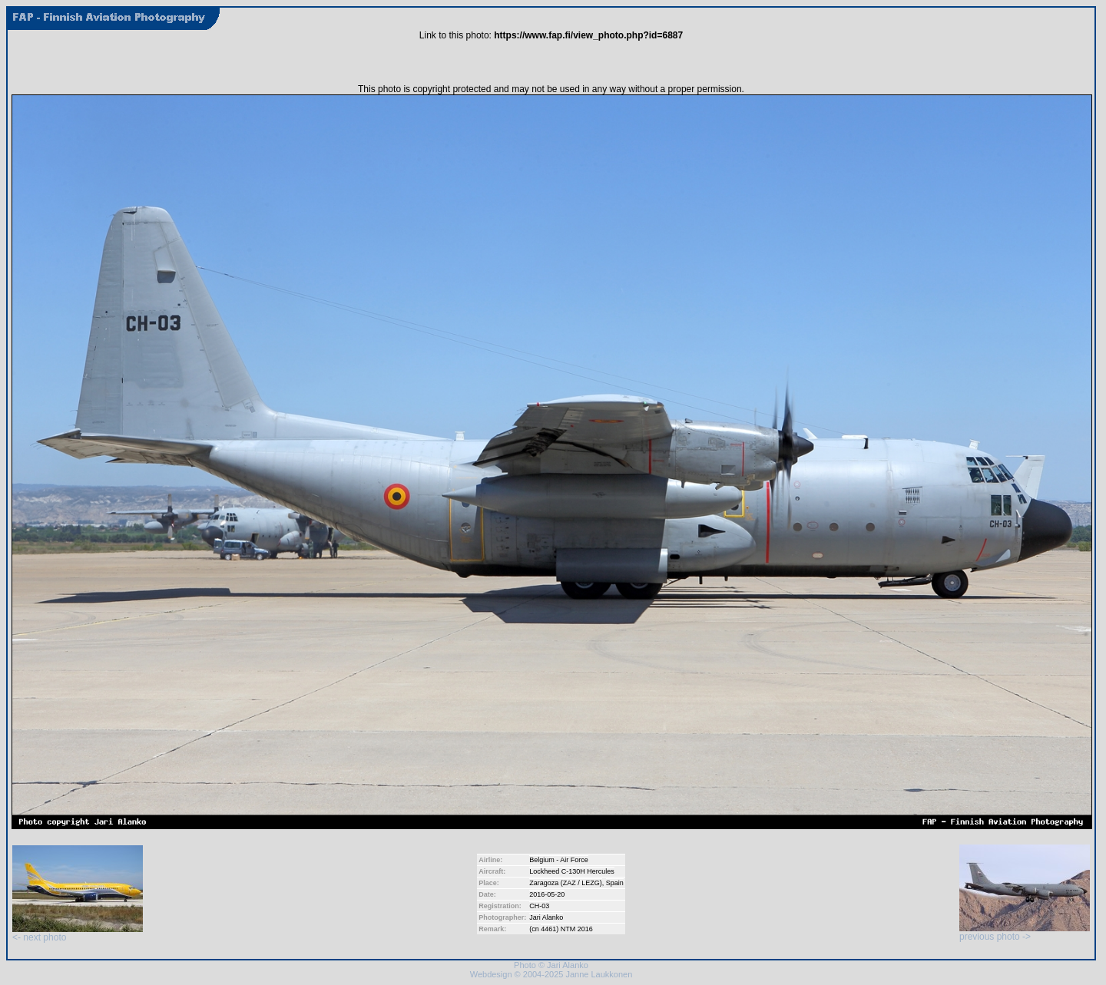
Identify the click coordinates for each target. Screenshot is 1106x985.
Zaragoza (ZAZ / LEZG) (565, 883)
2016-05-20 (547, 894)
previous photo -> (1024, 932)
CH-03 (539, 906)
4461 (548, 929)
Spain (615, 883)
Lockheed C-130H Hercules (571, 871)
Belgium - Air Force (558, 860)
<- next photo (77, 933)
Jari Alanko (546, 917)
